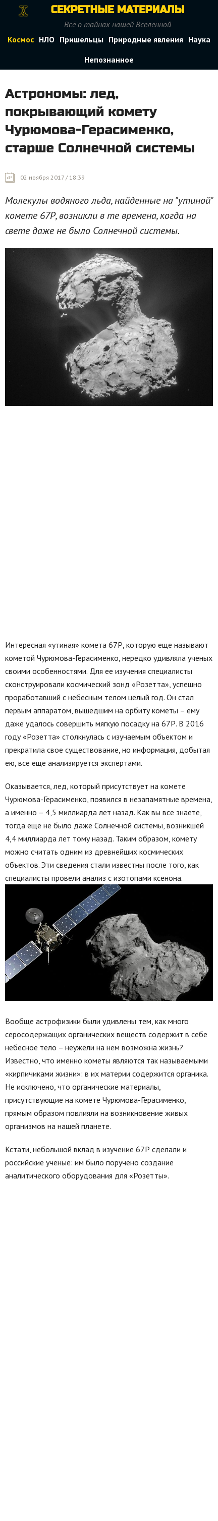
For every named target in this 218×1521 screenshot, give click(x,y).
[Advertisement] (109, 525)
